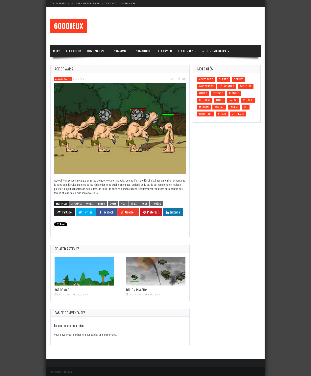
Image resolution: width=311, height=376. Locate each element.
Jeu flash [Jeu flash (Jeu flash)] (238, 114)
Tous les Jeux (58, 3)
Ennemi (113, 203)
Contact (110, 3)
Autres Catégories (214, 51)
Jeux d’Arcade (118, 51)
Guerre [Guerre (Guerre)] (223, 79)
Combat (90, 203)
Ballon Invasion (137, 290)
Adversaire (76, 203)
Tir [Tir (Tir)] (246, 107)
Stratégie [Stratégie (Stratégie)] (205, 114)
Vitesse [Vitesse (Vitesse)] (248, 100)
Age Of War (62, 290)
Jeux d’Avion (164, 51)
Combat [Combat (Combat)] (219, 107)
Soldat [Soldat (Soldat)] (238, 79)
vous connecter (75, 335)
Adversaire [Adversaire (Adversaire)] (206, 79)
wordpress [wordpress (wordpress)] (206, 86)
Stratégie (156, 203)
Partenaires (127, 3)
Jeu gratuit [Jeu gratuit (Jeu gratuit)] (226, 86)
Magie (124, 203)
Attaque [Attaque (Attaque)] (234, 93)
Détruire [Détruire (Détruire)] (204, 100)
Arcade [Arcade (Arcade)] (222, 114)
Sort (144, 203)
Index (56, 51)
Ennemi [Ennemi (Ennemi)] (234, 107)
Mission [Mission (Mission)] (204, 107)
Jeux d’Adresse (96, 51)
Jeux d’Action (73, 51)
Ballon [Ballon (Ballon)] (233, 100)
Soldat (134, 203)
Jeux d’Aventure (142, 51)
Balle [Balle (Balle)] (219, 100)
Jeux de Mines (185, 51)
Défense (101, 203)
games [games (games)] (203, 93)
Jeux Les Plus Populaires (85, 3)
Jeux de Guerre (63, 79)
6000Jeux (68, 25)
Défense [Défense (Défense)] (218, 93)
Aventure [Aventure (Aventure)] (245, 86)
